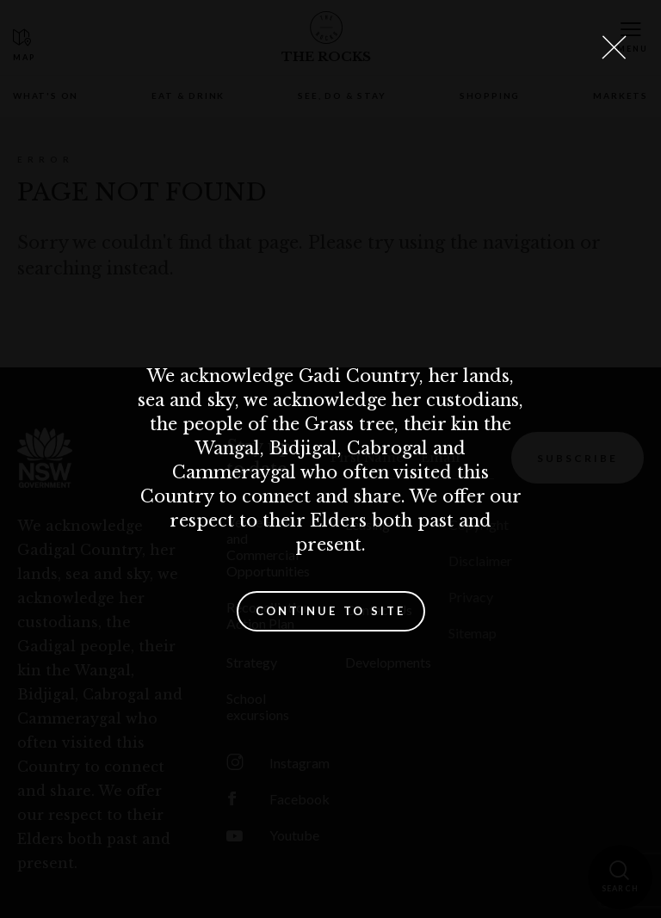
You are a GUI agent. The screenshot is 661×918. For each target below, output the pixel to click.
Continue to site (331, 611)
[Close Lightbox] (613, 47)
